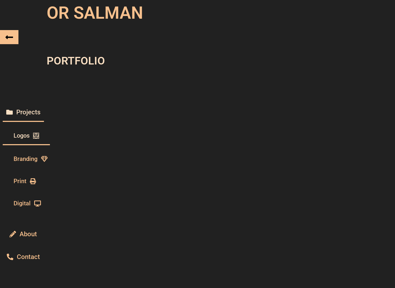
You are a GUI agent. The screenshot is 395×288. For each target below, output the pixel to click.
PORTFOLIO (76, 59)
